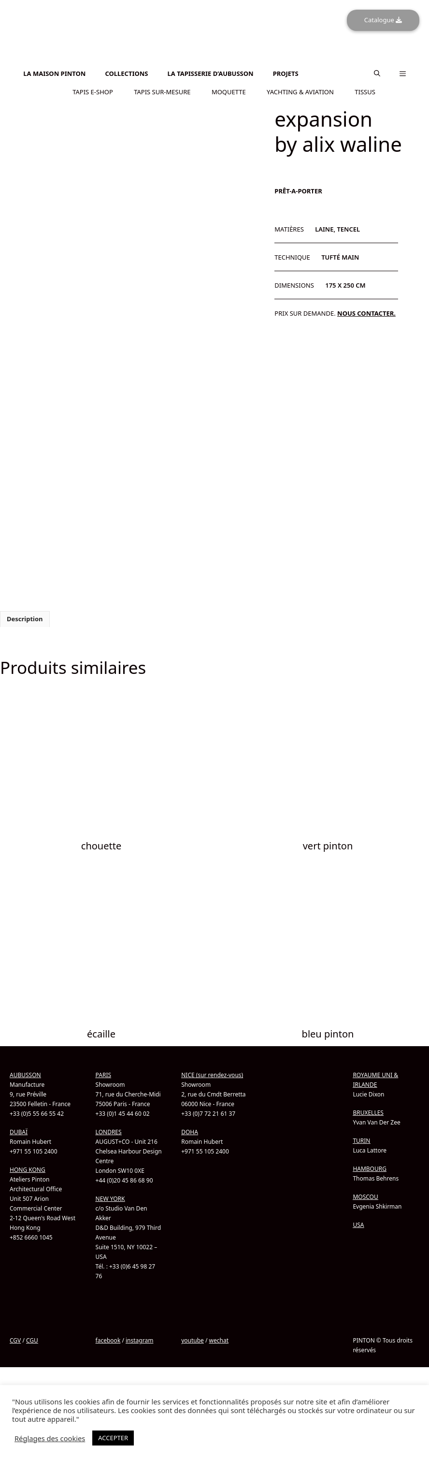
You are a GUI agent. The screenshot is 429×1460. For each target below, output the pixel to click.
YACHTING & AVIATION (300, 91)
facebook (108, 1340)
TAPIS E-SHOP (92, 91)
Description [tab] (25, 618)
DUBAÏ (19, 1132)
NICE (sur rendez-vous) (212, 1075)
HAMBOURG (369, 1169)
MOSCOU (365, 1197)
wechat (219, 1340)
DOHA (189, 1132)
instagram (139, 1340)
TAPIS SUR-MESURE (162, 91)
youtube (192, 1340)
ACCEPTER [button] (113, 1437)
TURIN (361, 1141)
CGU (32, 1340)
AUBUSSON (25, 1075)
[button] (377, 73)
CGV (15, 1340)
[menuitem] (214, 60)
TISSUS (365, 91)
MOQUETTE (229, 91)
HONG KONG (27, 1170)
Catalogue (383, 19)
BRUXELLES (368, 1113)
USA (358, 1225)
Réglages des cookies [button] (49, 1438)
